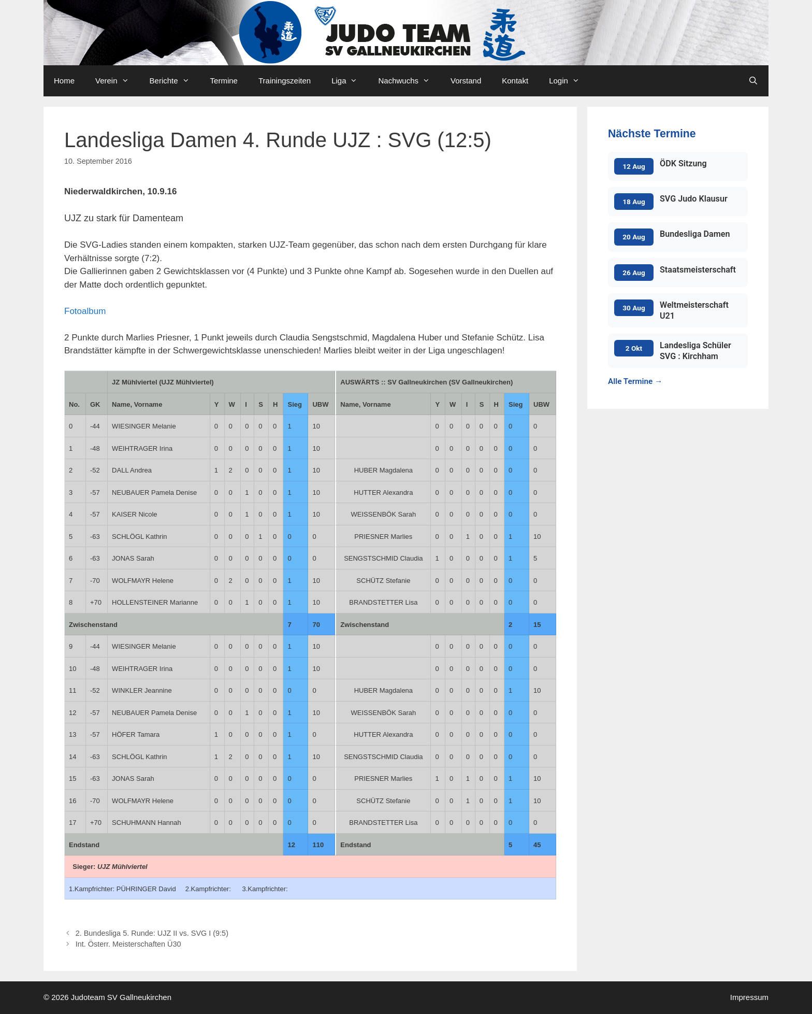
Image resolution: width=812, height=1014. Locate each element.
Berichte (175, 80)
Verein (117, 80)
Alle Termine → (635, 381)
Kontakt (515, 80)
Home (64, 80)
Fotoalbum (85, 311)
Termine (224, 80)
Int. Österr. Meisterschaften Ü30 (128, 944)
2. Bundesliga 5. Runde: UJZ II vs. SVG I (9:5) (152, 933)
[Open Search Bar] (753, 80)
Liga (349, 80)
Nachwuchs (409, 80)
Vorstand (466, 80)
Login (569, 80)
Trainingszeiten (284, 80)
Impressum (749, 997)
